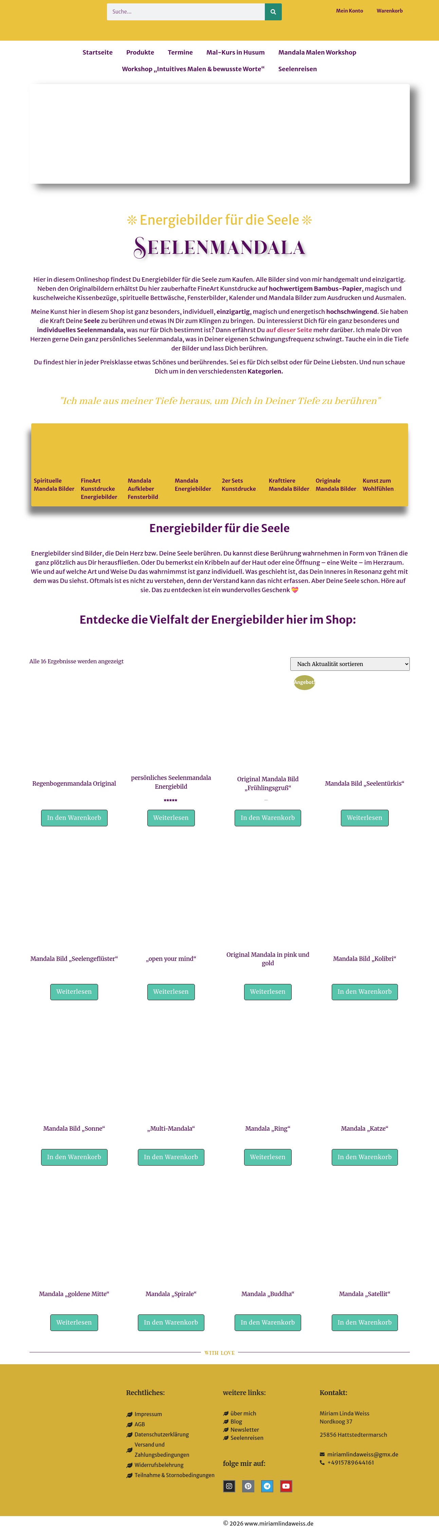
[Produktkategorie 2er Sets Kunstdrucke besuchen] (243, 461)
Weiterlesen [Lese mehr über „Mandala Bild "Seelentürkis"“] (365, 818)
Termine (180, 52)
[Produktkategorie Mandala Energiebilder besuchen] (196, 461)
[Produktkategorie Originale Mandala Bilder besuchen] (337, 461)
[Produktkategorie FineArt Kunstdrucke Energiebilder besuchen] (102, 465)
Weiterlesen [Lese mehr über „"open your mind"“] (171, 991)
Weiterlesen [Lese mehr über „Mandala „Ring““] (268, 1157)
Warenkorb (390, 11)
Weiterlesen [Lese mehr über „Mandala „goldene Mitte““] (74, 1322)
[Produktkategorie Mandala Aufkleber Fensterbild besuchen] (149, 465)
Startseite (98, 52)
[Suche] (273, 11)
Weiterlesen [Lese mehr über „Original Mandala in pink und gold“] (268, 991)
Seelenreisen (297, 69)
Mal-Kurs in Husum (235, 52)
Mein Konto (349, 11)
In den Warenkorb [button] (74, 818)
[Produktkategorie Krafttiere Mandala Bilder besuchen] (290, 461)
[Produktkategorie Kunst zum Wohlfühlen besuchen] (384, 461)
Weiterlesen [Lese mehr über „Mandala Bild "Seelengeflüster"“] (74, 991)
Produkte (140, 52)
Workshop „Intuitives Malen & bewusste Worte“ (193, 69)
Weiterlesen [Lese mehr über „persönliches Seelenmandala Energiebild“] (171, 818)
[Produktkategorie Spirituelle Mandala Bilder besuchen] (55, 461)
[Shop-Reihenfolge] (350, 664)
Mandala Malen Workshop (317, 52)
